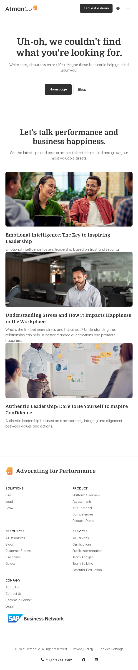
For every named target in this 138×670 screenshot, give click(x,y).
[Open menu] (128, 8)
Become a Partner (18, 600)
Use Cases (13, 557)
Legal (9, 606)
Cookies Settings (110, 649)
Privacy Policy (83, 649)
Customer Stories (18, 551)
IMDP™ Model (82, 508)
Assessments (82, 502)
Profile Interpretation (88, 551)
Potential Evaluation (87, 570)
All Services (81, 538)
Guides (10, 564)
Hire (8, 495)
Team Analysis (83, 557)
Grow (9, 508)
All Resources (15, 538)
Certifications (82, 544)
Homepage (58, 89)
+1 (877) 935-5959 (56, 660)
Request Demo (84, 521)
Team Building (83, 564)
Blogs (82, 90)
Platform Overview (86, 495)
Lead (9, 502)
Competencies (83, 514)
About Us (12, 587)
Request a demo (96, 8)
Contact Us (13, 594)
